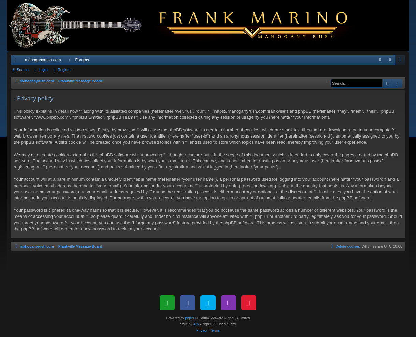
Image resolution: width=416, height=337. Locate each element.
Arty (196, 324)
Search (23, 70)
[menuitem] (380, 60)
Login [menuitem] (391, 61)
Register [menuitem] (401, 61)
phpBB (190, 318)
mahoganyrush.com (43, 60)
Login (43, 70)
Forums (82, 60)
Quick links (17, 61)
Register (65, 70)
